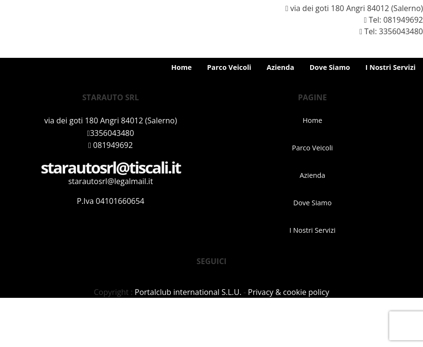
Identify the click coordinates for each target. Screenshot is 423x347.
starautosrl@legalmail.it (110, 181)
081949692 (403, 19)
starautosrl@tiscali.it (110, 167)
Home (181, 67)
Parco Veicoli (229, 67)
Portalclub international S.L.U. (188, 292)
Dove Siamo (330, 67)
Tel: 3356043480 (387, 31)
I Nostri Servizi (390, 67)
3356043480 (110, 133)
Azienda (280, 67)
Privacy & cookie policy (288, 292)
